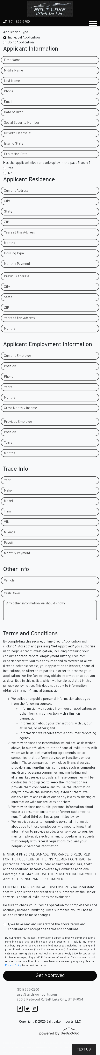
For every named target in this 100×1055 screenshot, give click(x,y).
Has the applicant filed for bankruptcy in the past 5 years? (46, 163)
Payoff (8, 543)
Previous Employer (18, 422)
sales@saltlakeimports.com (37, 995)
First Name (12, 60)
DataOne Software (72, 1043)
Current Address (16, 191)
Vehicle (9, 581)
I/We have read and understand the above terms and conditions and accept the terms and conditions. (46, 926)
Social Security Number (22, 123)
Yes (10, 168)
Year (7, 480)
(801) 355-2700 (16, 22)
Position (10, 366)
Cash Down (12, 594)
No (10, 173)
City (7, 201)
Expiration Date (16, 154)
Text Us (84, 1049)
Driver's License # (17, 133)
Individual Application (24, 38)
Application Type (15, 32)
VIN (6, 522)
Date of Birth (13, 112)
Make (8, 491)
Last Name (12, 81)
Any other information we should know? (35, 604)
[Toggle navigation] (93, 22)
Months (9, 243)
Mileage (9, 532)
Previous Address (16, 276)
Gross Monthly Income (20, 408)
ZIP (6, 222)
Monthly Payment (17, 264)
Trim (7, 512)
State (8, 212)
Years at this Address (19, 233)
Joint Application (21, 43)
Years (8, 387)
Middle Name (13, 71)
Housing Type (14, 254)
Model (8, 501)
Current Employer (17, 356)
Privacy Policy (13, 965)
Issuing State (13, 144)
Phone (8, 92)
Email (8, 102)
